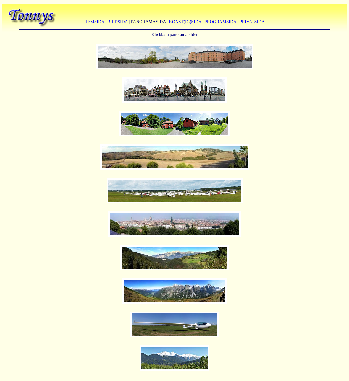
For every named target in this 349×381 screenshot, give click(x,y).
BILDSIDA (117, 21)
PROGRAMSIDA (220, 21)
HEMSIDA (94, 21)
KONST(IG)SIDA (185, 21)
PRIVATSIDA (252, 21)
